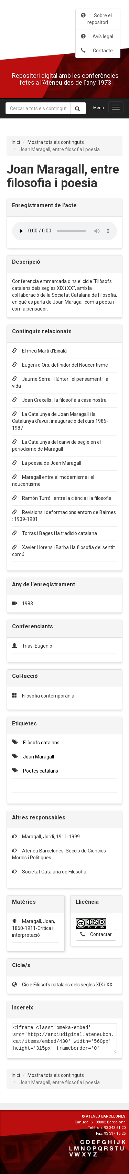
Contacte (97, 50)
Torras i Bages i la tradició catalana (54, 533)
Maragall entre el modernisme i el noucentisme (53, 480)
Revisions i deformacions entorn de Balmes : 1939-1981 (64, 516)
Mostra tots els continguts (56, 142)
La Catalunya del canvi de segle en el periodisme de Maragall (56, 445)
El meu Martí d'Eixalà (39, 351)
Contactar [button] (96, 934)
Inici (16, 142)
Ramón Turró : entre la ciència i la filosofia (61, 498)
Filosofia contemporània (48, 696)
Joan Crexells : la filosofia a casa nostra (59, 400)
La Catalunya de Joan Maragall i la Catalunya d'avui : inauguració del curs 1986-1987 (60, 421)
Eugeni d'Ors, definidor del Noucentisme (60, 365)
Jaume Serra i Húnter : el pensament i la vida (60, 382)
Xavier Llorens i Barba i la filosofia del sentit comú (63, 551)
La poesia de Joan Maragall (46, 463)
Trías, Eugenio (37, 646)
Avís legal (97, 36)
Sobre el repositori (96, 19)
